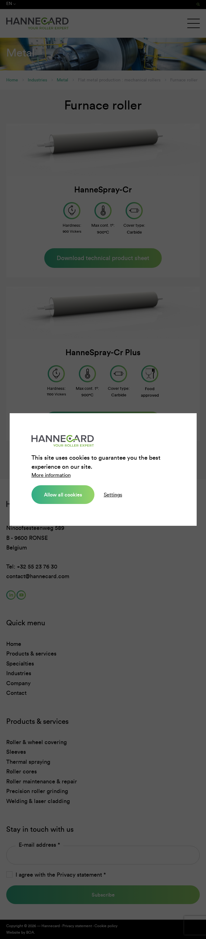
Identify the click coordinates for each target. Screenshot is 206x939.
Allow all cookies (63, 494)
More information (51, 475)
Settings (113, 495)
